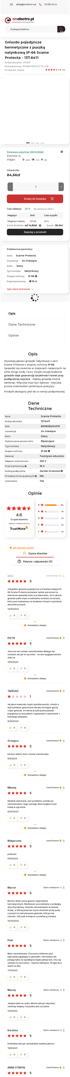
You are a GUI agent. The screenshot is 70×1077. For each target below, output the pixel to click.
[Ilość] (36, 187)
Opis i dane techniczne (18, 289)
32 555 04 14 (50, 4)
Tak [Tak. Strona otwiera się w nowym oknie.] (42, 480)
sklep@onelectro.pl (26, 4)
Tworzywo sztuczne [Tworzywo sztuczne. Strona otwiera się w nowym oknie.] (52, 456)
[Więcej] (61, 187)
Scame (20, 70)
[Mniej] (10, 187)
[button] (62, 151)
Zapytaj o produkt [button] (35, 232)
